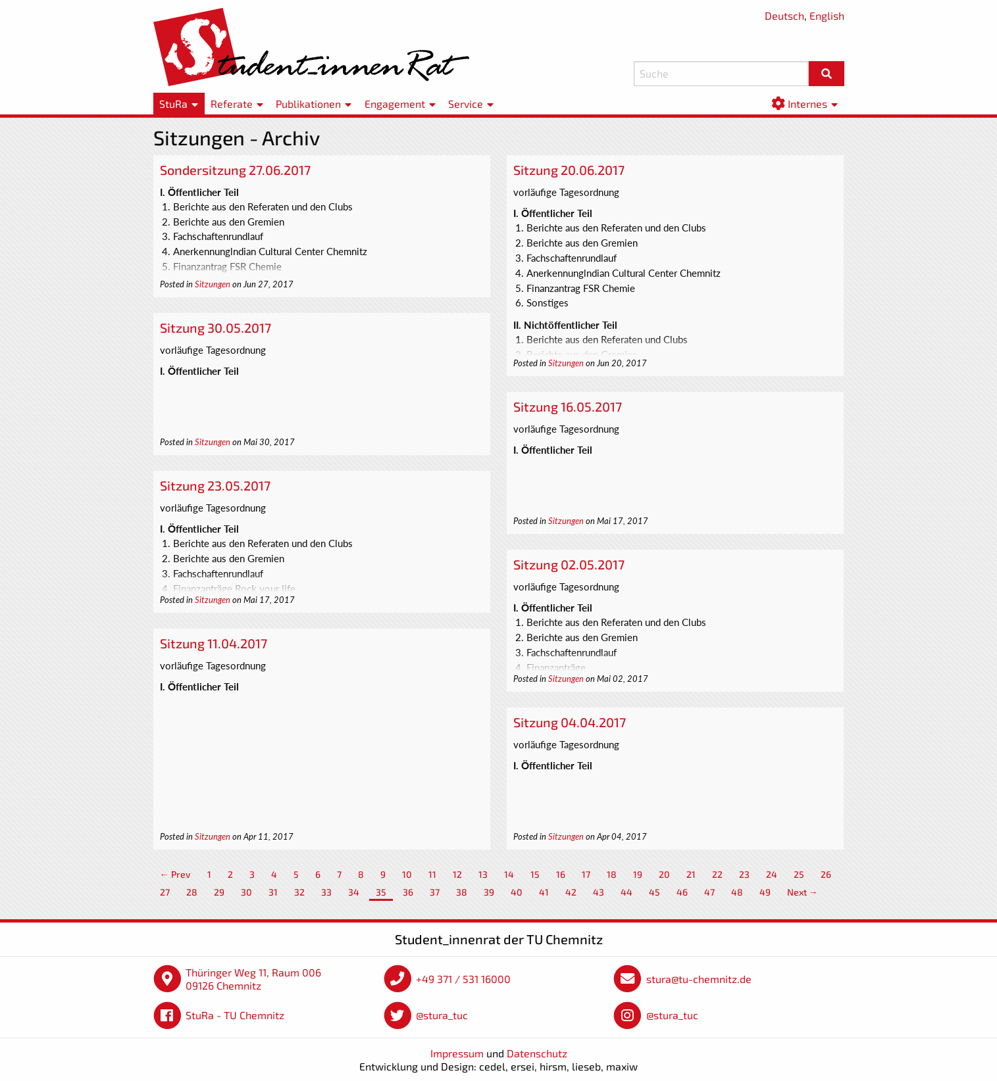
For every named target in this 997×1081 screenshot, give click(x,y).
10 (407, 874)
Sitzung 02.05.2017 (569, 564)
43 (598, 892)
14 (509, 874)
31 (273, 892)
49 (765, 892)
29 (219, 892)
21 (691, 874)
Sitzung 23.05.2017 (215, 485)
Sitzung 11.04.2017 (213, 643)
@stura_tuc (442, 1015)
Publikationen (308, 103)
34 (353, 892)
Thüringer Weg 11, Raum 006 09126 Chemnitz (253, 979)
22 (717, 874)
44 (626, 892)
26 (826, 874)
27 (165, 892)
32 (299, 892)
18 (612, 874)
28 (191, 892)
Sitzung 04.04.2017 (569, 722)
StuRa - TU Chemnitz (235, 1015)
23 (744, 874)
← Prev (175, 874)
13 (483, 874)
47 (709, 892)
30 (246, 892)
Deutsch (784, 15)
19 (637, 874)
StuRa (173, 103)
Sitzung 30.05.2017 (215, 327)
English (826, 15)
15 (535, 874)
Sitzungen (212, 284)
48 (737, 892)
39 (489, 892)
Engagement (395, 103)
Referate (232, 103)
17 (586, 874)
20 (664, 874)
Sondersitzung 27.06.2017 (235, 170)
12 (457, 874)
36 (408, 892)
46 (682, 892)
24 (771, 874)
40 (517, 892)
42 (570, 892)
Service (465, 103)
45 (654, 892)
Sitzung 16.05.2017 (567, 406)
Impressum (457, 1053)
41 (544, 892)
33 (326, 892)
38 (461, 892)
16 (560, 874)
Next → (802, 892)
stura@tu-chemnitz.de (699, 979)
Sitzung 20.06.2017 (569, 170)
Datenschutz (537, 1053)
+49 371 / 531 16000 (463, 979)
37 (435, 892)
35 (381, 892)
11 (432, 874)
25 (799, 874)
